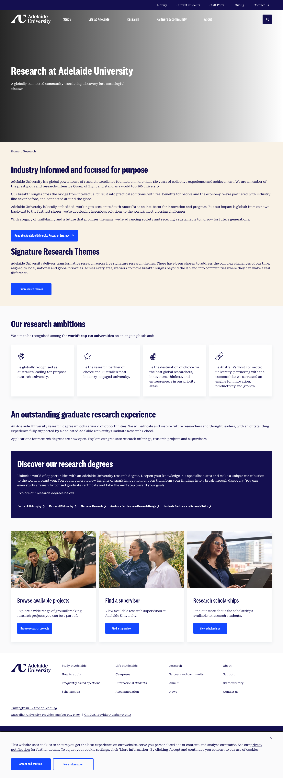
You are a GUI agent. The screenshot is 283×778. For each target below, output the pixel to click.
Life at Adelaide (127, 665)
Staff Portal (217, 5)
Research (175, 665)
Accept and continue (30, 763)
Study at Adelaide (74, 665)
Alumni (174, 683)
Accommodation (127, 691)
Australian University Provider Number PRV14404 (45, 714)
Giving (239, 5)
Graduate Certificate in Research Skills (186, 506)
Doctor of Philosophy (29, 506)
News (173, 691)
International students (131, 683)
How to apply (71, 674)
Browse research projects (34, 628)
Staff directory (233, 683)
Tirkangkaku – (34, 708)
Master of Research (92, 506)
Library (162, 5)
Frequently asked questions (81, 683)
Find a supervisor (122, 628)
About (227, 665)
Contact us (261, 5)
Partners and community (186, 674)
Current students (188, 5)
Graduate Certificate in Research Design (133, 506)
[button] (271, 738)
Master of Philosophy (61, 506)
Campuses (123, 674)
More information (73, 764)
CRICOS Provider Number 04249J (107, 714)
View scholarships (210, 628)
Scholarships (71, 691)
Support (229, 674)
